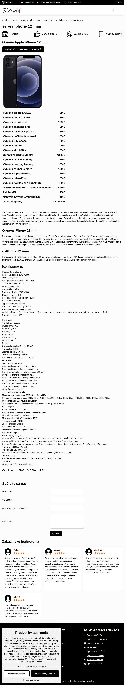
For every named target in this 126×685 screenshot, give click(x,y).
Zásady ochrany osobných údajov (79, 681)
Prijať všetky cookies (45, 674)
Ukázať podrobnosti (31, 680)
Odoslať (56, 533)
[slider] (18, 553)
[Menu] (120, 10)
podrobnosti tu (52, 651)
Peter (16, 550)
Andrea (98, 550)
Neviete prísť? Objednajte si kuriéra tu (23, 49)
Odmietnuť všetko (16, 674)
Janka (57, 550)
